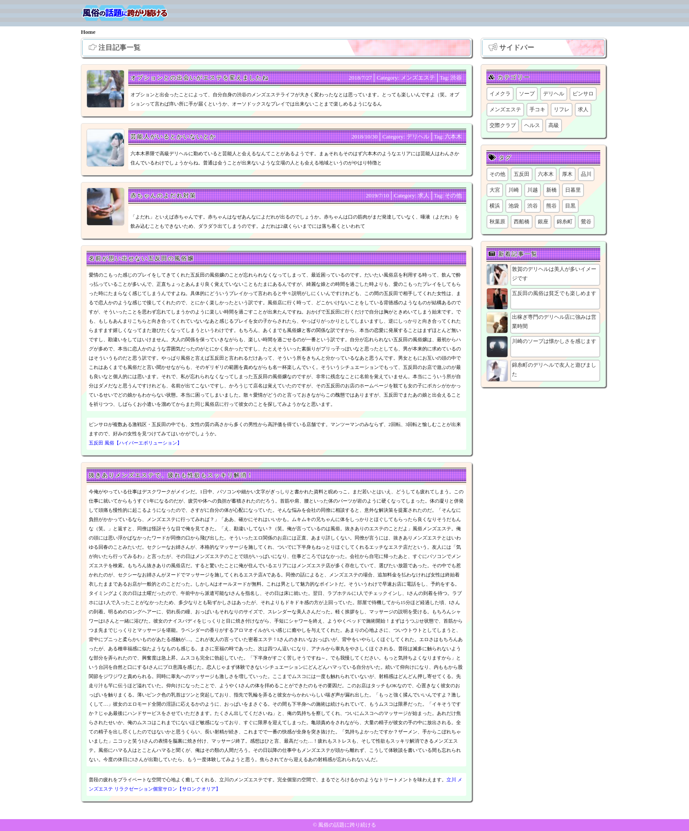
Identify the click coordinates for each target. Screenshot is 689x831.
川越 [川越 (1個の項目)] (532, 190)
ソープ (527, 94)
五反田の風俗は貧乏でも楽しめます (554, 293)
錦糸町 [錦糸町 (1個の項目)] (565, 222)
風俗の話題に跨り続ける (347, 825)
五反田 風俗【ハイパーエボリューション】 (135, 442)
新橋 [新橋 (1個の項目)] (551, 190)
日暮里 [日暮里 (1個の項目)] (573, 190)
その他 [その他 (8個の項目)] (497, 174)
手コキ (537, 109)
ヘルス (532, 125)
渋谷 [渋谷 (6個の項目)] (532, 206)
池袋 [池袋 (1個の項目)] (513, 206)
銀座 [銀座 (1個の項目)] (543, 222)
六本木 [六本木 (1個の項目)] (546, 174)
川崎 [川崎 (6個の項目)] (513, 190)
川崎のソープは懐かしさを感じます (554, 341)
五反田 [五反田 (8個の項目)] (521, 174)
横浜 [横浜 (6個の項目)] (495, 206)
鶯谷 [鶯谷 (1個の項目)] (586, 222)
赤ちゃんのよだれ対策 (163, 195)
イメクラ (500, 94)
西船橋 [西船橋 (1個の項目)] (521, 222)
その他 (453, 195)
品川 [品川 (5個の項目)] (586, 174)
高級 (553, 125)
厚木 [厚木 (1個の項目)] (567, 174)
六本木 (453, 136)
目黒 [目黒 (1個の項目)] (570, 206)
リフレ (561, 109)
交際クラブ (503, 125)
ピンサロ (583, 94)
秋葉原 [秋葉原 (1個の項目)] (497, 222)
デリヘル (417, 136)
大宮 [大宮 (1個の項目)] (495, 190)
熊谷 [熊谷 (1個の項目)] (551, 206)
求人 (423, 195)
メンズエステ (418, 77)
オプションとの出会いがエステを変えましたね (200, 77)
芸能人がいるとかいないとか (173, 136)
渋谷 (456, 77)
